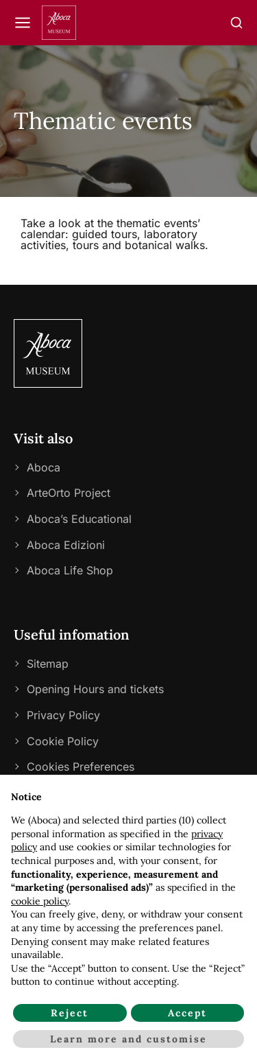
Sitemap (48, 663)
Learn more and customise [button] (128, 1039)
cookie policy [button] (40, 901)
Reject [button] (69, 1013)
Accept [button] (187, 1013)
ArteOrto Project (68, 493)
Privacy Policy (63, 715)
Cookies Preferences (80, 766)
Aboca (43, 467)
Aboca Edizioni (66, 545)
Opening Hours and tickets (95, 689)
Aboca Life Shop (70, 570)
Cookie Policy (63, 741)
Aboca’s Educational (79, 519)
